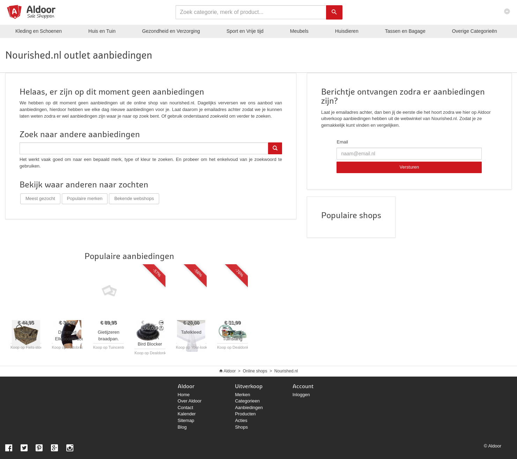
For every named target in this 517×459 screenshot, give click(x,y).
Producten (245, 413)
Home (184, 394)
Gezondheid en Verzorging (171, 31)
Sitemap (186, 420)
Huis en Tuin (102, 31)
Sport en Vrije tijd (245, 31)
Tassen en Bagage (405, 31)
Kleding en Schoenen (38, 31)
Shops (241, 427)
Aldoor (229, 371)
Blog (182, 427)
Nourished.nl (286, 371)
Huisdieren (347, 31)
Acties (241, 420)
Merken (242, 394)
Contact (185, 407)
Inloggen (301, 394)
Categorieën (474, 31)
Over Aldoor (190, 401)
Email (342, 142)
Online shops (255, 371)
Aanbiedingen (249, 407)
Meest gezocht (40, 198)
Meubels (299, 31)
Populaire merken (85, 198)
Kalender (187, 413)
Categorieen (247, 401)
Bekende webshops (134, 198)
